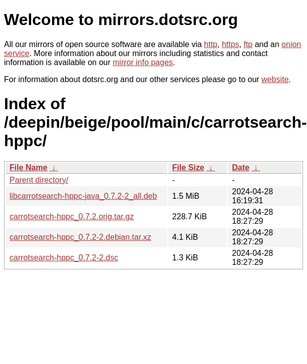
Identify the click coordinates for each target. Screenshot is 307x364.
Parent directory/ (39, 180)
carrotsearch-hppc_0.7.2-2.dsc (64, 257)
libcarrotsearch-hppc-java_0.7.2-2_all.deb (83, 196)
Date (240, 167)
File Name (29, 167)
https (230, 44)
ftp (247, 44)
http (210, 44)
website (274, 79)
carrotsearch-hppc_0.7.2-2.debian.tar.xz (80, 237)
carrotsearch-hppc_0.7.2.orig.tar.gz (72, 216)
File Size (188, 167)
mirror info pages (143, 62)
